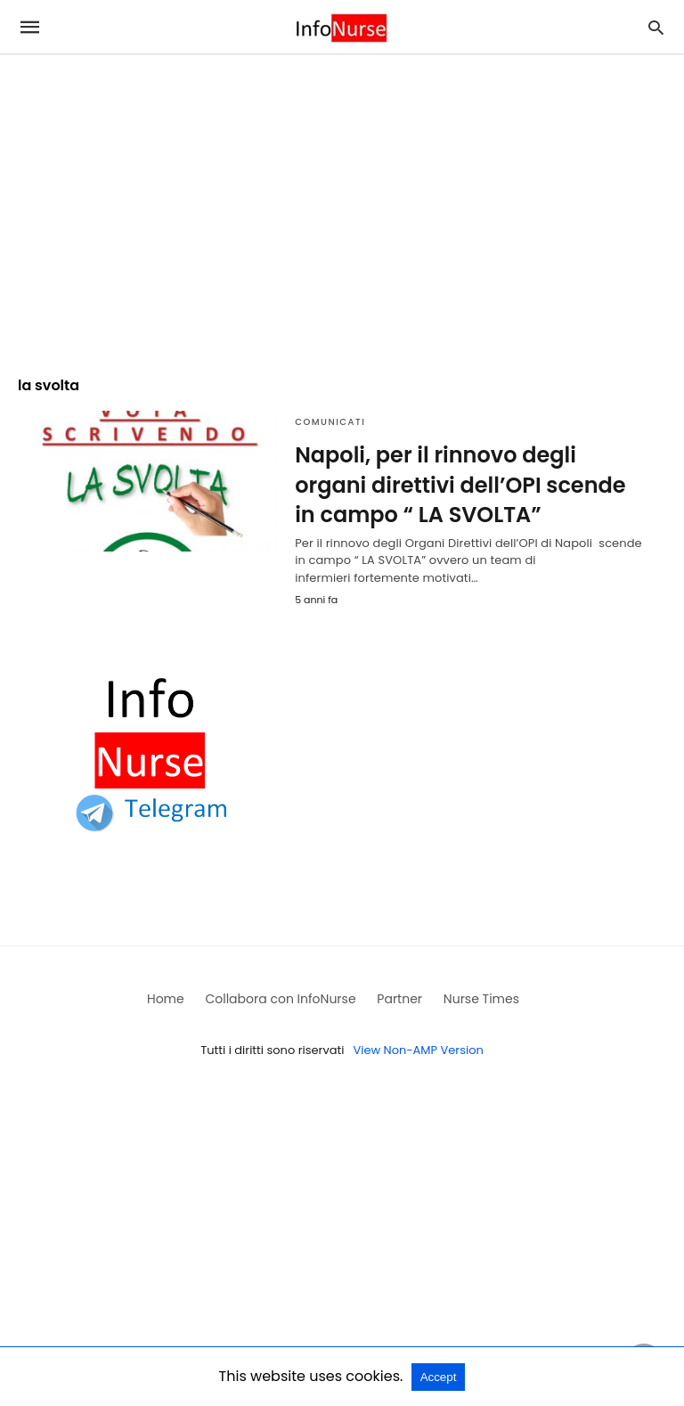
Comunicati (330, 422)
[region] (342, 206)
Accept (438, 1377)
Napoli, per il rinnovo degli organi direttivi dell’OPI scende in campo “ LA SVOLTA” (460, 484)
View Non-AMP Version (418, 1050)
